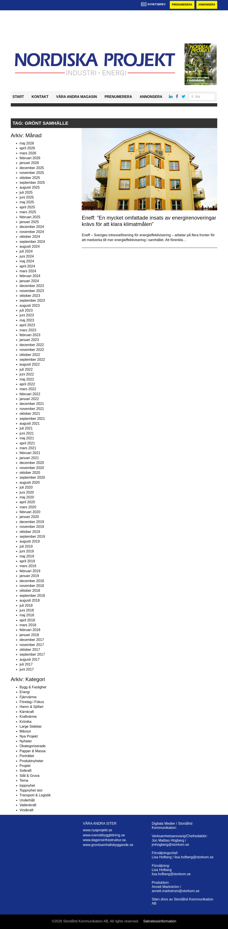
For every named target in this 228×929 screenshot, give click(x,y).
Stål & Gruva (30, 775)
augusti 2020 (30, 482)
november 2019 (32, 527)
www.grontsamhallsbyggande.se (108, 845)
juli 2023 (26, 310)
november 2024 (32, 232)
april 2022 (27, 384)
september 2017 (32, 655)
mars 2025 (28, 212)
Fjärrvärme (28, 697)
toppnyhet (27, 785)
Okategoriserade (32, 746)
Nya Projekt (29, 736)
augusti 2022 (30, 364)
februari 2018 (30, 630)
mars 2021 (28, 448)
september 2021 (32, 418)
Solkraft (25, 771)
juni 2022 (27, 374)
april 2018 (27, 620)
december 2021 (32, 404)
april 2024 (27, 266)
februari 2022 (30, 394)
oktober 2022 (30, 355)
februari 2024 (30, 276)
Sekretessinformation (159, 921)
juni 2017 (27, 669)
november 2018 (32, 586)
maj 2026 (27, 143)
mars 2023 (28, 330)
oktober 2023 (30, 296)
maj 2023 (27, 320)
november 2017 (32, 645)
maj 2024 (27, 261)
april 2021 (27, 443)
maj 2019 (27, 556)
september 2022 (32, 359)
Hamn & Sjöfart (31, 707)
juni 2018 (27, 610)
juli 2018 (26, 605)
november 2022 (32, 350)
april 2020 (27, 502)
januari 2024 (29, 281)
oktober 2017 (30, 649)
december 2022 (32, 345)
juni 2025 (27, 197)
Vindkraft (26, 810)
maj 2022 (27, 379)
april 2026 (27, 148)
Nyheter (26, 741)
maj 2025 (27, 202)
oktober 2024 (30, 236)
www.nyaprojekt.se (97, 830)
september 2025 (32, 182)
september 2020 (32, 478)
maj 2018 (27, 615)
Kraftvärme (28, 716)
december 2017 (32, 640)
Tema (24, 780)
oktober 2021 (30, 413)
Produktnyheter (31, 761)
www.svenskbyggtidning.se (104, 835)
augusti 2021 (30, 423)
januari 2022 (29, 399)
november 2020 (32, 468)
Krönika (25, 721)
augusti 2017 (30, 659)
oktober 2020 (30, 472)
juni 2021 (27, 433)
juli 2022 (26, 369)
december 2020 (32, 463)
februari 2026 (30, 158)
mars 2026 (28, 153)
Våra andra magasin (76, 97)
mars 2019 (28, 566)
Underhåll (27, 800)
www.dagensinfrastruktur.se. (105, 840)
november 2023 (32, 291)
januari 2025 (29, 222)
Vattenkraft (28, 805)
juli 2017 (26, 664)
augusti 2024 (30, 246)
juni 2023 (27, 315)
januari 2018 (29, 635)
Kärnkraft (27, 712)
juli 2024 (26, 251)
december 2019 (32, 522)
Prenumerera (181, 4)
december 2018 (32, 581)
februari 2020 (30, 512)
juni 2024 (27, 256)
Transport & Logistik (35, 795)
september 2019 (32, 536)
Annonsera (206, 4)
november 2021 (32, 409)
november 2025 (32, 173)
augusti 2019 (30, 541)
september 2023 (32, 301)
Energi (25, 692)
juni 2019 (27, 551)
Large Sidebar (31, 726)
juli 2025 (26, 192)
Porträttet (27, 756)
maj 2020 (27, 497)
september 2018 (32, 595)
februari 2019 (30, 571)
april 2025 (27, 207)
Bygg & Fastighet (33, 687)
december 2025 (32, 168)
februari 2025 (30, 217)
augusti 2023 (30, 305)
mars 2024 (28, 271)
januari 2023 (29, 340)
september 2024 (32, 242)
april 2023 (27, 325)
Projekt (25, 766)
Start (18, 97)
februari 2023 (30, 335)
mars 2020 (28, 507)
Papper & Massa (32, 751)
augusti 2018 (30, 600)
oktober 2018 (30, 591)
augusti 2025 (30, 187)
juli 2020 (26, 487)
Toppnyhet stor (31, 790)
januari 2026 (29, 163)
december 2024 (32, 227)
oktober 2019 (30, 532)
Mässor (25, 731)
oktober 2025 (30, 178)
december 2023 (32, 286)
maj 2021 (27, 438)
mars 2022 (28, 389)
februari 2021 (30, 453)
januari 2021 (29, 458)
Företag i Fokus (32, 702)
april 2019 (27, 561)
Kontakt (40, 97)
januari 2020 (29, 517)
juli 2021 (26, 428)
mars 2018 (28, 625)
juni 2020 (27, 492)
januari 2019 (29, 576)
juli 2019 (26, 546)
